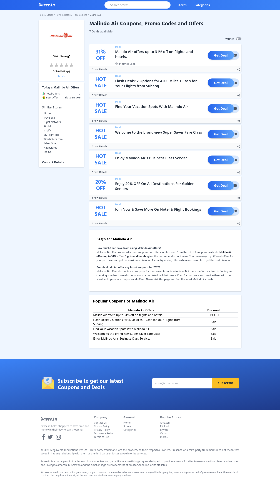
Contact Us (100, 422)
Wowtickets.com (53, 139)
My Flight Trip (51, 134)
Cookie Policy (101, 426)
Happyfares (50, 147)
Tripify (47, 130)
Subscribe (225, 383)
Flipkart (164, 426)
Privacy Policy (102, 429)
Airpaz (47, 113)
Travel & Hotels (63, 14)
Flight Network (52, 122)
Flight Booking (80, 14)
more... (164, 437)
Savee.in (49, 419)
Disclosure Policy (104, 433)
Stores (182, 5)
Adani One (50, 143)
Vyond (164, 433)
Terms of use (101, 437)
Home (42, 14)
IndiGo (47, 152)
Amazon (165, 422)
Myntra (164, 429)
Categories (202, 5)
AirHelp (48, 126)
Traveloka (49, 117)
